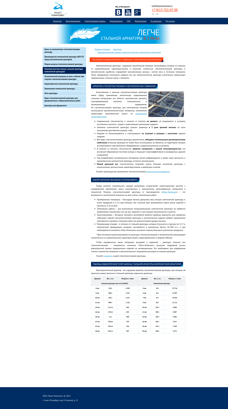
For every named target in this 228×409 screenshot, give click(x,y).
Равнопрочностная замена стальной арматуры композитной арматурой (63, 70)
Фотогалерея (140, 21)
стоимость (108, 256)
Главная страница (102, 49)
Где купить (170, 21)
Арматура (57, 21)
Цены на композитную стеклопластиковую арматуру (62, 50)
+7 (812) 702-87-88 (165, 9)
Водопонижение (73, 21)
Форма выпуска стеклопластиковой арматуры (63, 64)
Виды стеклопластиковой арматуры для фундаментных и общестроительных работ (62, 99)
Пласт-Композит (169, 192)
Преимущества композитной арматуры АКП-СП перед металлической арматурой (64, 58)
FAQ (129, 21)
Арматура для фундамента (55, 105)
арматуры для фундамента (158, 171)
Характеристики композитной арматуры (61, 84)
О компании (156, 21)
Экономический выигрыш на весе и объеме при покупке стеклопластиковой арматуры (64, 77)
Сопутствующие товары (95, 21)
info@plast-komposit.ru (162, 6)
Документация (116, 21)
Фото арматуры (50, 93)
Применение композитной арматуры (59, 88)
